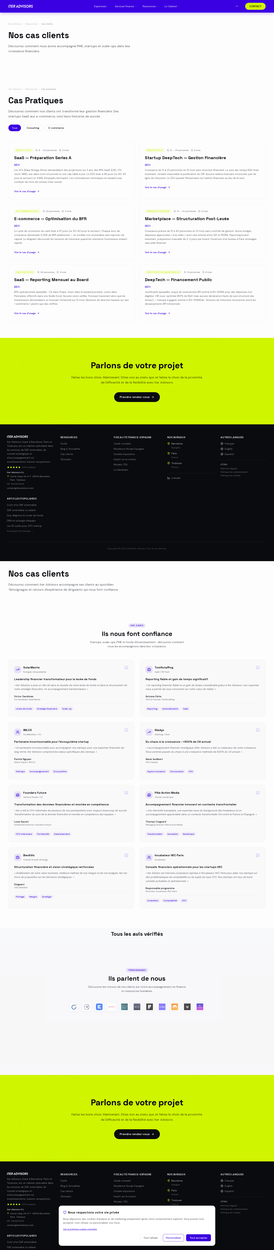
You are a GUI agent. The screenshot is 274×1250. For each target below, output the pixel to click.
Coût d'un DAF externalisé (22, 504)
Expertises (101, 6)
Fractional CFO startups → (20, 531)
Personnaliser (173, 1237)
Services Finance (126, 6)
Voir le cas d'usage (26, 196)
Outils (63, 443)
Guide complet (122, 443)
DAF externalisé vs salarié (21, 510)
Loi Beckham (121, 469)
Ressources (31, 24)
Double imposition (124, 454)
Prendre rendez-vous (137, 397)
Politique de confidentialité (234, 472)
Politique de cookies (230, 475)
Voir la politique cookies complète (80, 1229)
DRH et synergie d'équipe (21, 520)
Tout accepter (198, 1237)
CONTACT (255, 6)
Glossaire (65, 459)
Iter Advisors (15, 24)
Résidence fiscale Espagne (129, 448)
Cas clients (66, 454)
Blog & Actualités (70, 448)
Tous (14, 127)
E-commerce (56, 127)
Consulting (33, 127)
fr (238, 6)
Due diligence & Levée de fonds (25, 515)
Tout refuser (150, 1237)
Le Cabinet (172, 6)
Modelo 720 (121, 464)
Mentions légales (229, 468)
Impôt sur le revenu (125, 459)
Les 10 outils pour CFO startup (24, 525)
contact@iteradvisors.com (20, 488)
